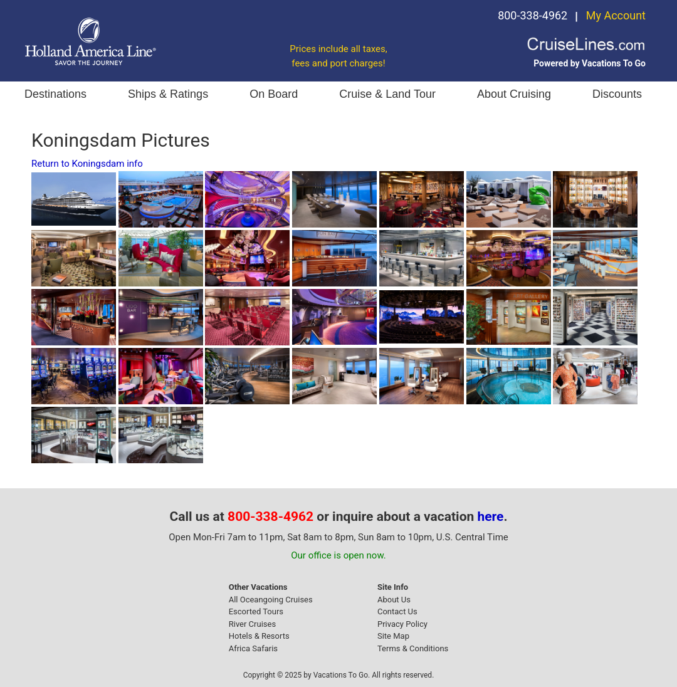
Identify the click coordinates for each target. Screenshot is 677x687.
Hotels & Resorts (259, 636)
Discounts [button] (617, 94)
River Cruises (252, 624)
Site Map (393, 636)
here (491, 516)
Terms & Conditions (412, 648)
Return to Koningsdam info (87, 163)
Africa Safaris (253, 648)
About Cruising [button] (514, 94)
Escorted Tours (256, 611)
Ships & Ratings (168, 94)
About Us (394, 599)
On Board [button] (273, 94)
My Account (616, 15)
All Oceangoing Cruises (271, 599)
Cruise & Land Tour (387, 94)
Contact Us (397, 611)
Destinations (55, 94)
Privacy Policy (402, 624)
